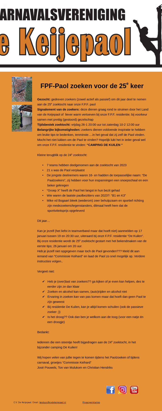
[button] (5, 6)
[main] (92, 226)
